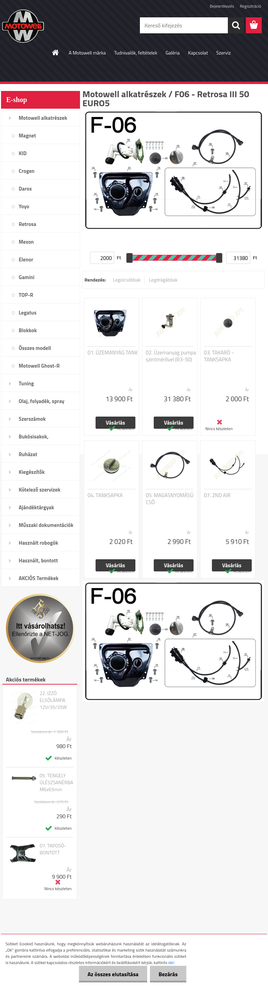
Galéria (173, 52)
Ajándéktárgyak (36, 507)
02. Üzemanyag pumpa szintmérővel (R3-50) (171, 356)
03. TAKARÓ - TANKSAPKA (219, 356)
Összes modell (35, 348)
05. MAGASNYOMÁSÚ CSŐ (170, 499)
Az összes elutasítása (113, 974)
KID (23, 153)
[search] (236, 25)
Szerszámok (32, 419)
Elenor (26, 259)
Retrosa (27, 224)
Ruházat (28, 454)
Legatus (27, 313)
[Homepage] (55, 52)
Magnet (27, 136)
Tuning (26, 383)
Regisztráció (250, 6)
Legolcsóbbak (127, 279)
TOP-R (26, 295)
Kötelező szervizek (39, 490)
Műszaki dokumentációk (46, 525)
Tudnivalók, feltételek (136, 52)
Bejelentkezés (222, 6)
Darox (25, 189)
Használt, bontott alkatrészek (38, 562)
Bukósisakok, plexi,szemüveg (36, 439)
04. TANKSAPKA (105, 495)
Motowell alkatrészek (43, 118)
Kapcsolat (198, 52)
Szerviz (223, 52)
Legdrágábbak (163, 279)
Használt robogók (38, 543)
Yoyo (24, 206)
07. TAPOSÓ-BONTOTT (52, 849)
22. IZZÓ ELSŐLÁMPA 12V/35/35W (53, 700)
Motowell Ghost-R (39, 366)
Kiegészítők (32, 472)
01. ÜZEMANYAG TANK (112, 352)
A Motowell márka (87, 52)
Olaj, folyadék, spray (41, 401)
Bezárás (168, 974)
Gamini (26, 277)
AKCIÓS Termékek (39, 578)
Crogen (27, 171)
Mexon (26, 242)
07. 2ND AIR (217, 495)
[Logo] (48, 25)
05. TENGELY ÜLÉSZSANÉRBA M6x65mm (56, 782)
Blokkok (28, 330)
